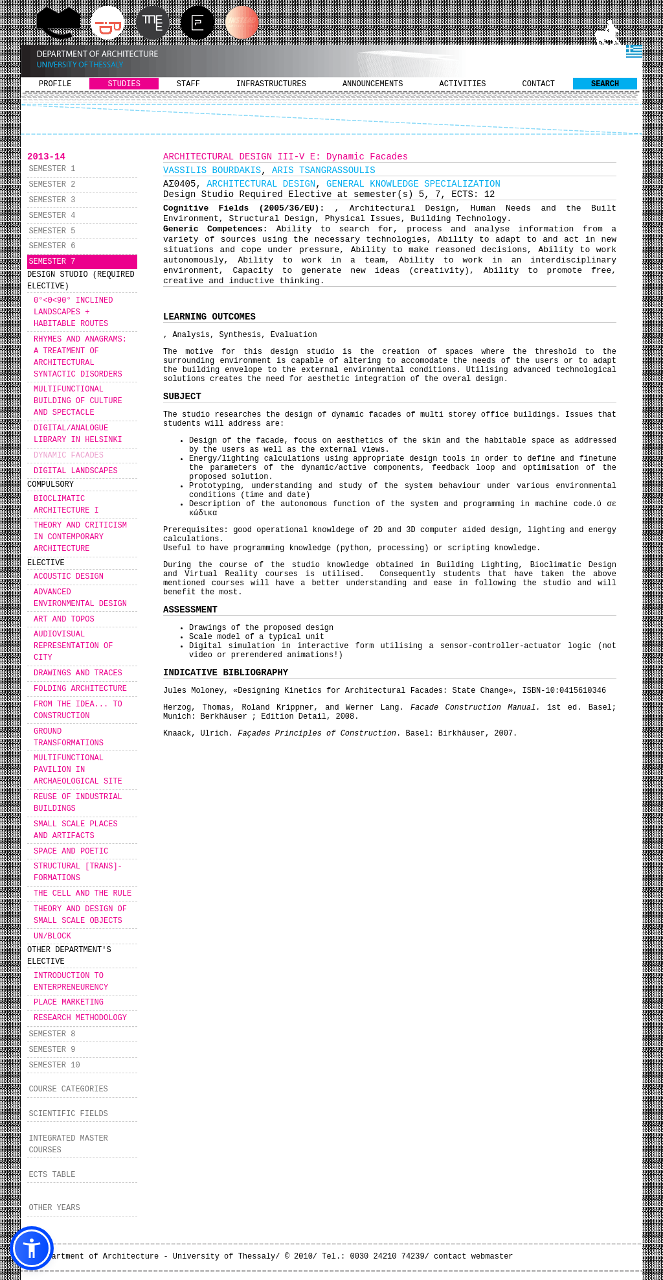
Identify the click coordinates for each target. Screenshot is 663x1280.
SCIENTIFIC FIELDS (67, 1114)
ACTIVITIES (463, 84)
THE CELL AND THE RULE (82, 893)
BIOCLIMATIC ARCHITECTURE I (66, 505)
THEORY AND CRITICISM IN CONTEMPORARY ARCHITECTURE (80, 537)
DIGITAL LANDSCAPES (76, 471)
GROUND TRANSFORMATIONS (69, 737)
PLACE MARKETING (69, 1002)
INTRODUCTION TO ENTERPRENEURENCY (71, 982)
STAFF (188, 84)
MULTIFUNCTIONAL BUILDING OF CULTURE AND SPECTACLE (78, 401)
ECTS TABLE (51, 1175)
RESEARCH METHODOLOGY (80, 1018)
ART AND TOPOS (64, 619)
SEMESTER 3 (51, 200)
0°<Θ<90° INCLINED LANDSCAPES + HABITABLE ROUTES (73, 312)
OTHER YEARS (54, 1208)
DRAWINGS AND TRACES (78, 673)
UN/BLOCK (52, 936)
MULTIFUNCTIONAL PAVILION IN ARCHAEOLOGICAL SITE (78, 770)
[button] (32, 1248)
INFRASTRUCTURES (271, 84)
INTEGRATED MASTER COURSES (67, 1144)
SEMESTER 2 (51, 184)
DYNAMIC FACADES (69, 455)
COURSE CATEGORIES (67, 1089)
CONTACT (539, 84)
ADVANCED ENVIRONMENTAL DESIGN (80, 598)
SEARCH (605, 84)
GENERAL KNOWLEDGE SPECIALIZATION (413, 184)
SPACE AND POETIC (71, 851)
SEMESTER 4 (51, 215)
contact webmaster (473, 1256)
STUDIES (123, 84)
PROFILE (55, 84)
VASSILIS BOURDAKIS (212, 170)
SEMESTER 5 (51, 231)
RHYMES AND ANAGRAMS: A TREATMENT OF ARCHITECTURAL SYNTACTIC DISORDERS (80, 357)
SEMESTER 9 (51, 1049)
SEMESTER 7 (51, 261)
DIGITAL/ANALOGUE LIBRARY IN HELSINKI (78, 434)
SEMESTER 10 (54, 1065)
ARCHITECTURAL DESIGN (261, 184)
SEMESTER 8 (51, 1034)
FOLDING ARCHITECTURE (80, 688)
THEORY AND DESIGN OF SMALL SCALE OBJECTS (80, 915)
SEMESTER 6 (51, 246)
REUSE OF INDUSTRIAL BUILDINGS (78, 803)
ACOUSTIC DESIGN (69, 576)
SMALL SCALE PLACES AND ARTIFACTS (76, 830)
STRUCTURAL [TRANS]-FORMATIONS (78, 872)
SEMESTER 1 (51, 169)
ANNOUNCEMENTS (373, 84)
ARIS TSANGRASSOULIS (324, 170)
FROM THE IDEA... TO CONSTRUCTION (78, 710)
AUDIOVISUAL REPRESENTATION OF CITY (73, 646)
